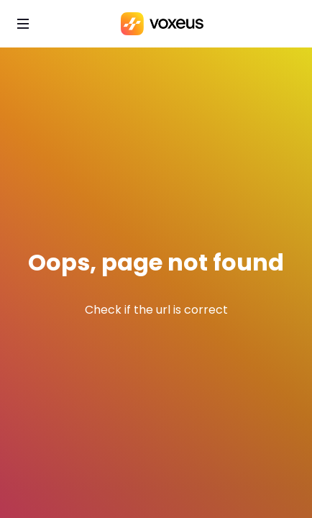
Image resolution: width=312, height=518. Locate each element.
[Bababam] (162, 23)
